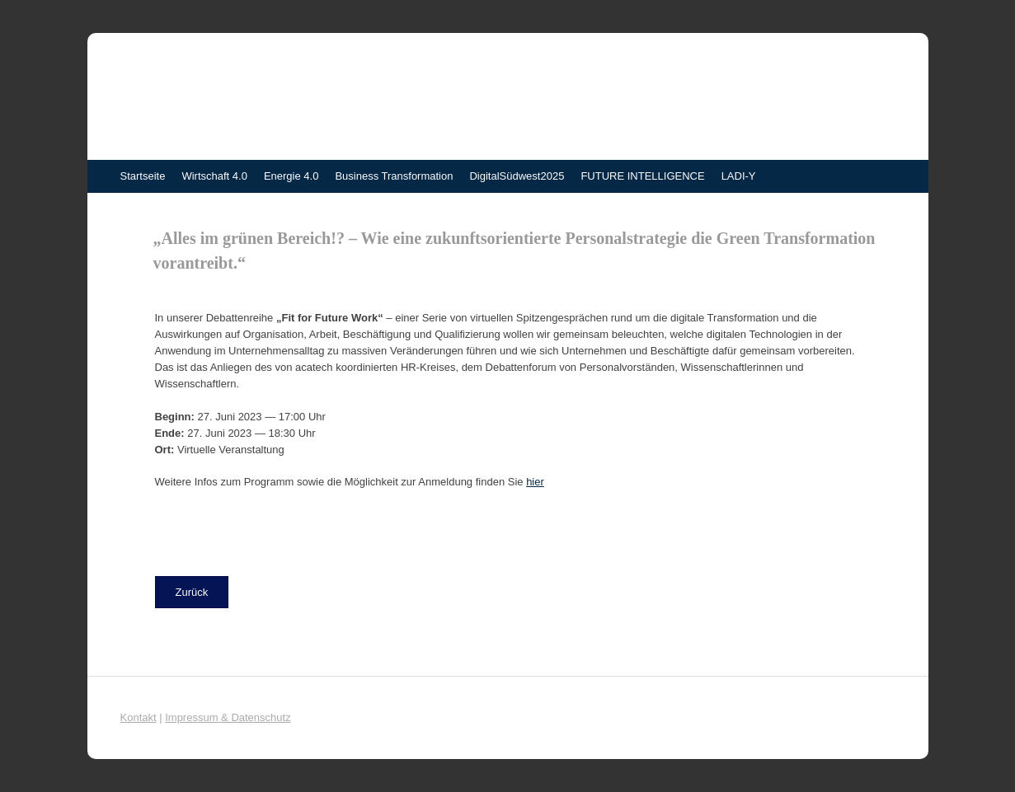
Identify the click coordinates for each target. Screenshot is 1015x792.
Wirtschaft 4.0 (214, 176)
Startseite (143, 176)
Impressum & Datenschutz (227, 717)
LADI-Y (738, 176)
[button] (192, 592)
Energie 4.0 (291, 176)
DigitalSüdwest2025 (516, 176)
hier (535, 482)
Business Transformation (394, 176)
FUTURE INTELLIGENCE (642, 176)
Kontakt (138, 717)
